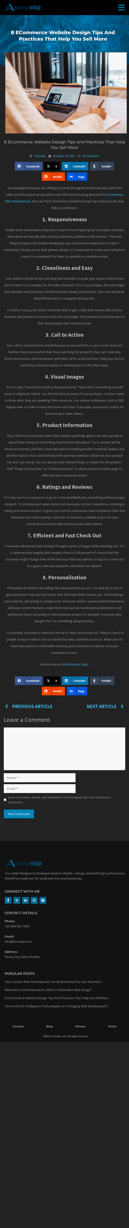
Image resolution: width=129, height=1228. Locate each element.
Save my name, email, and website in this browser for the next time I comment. (59, 799)
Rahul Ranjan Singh (75, 664)
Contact (18, 1026)
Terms (112, 1026)
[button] (28, 166)
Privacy (80, 1026)
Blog (49, 1026)
